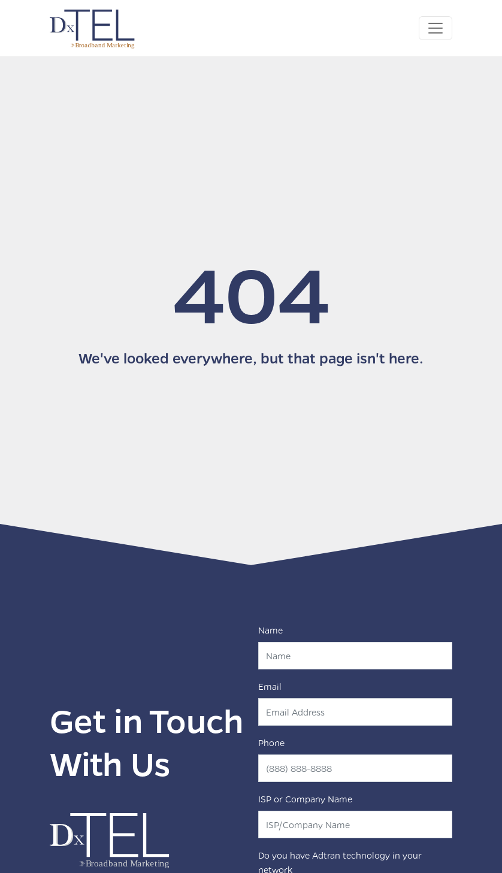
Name (270, 630)
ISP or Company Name (305, 799)
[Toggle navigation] (435, 28)
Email (270, 686)
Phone (271, 742)
